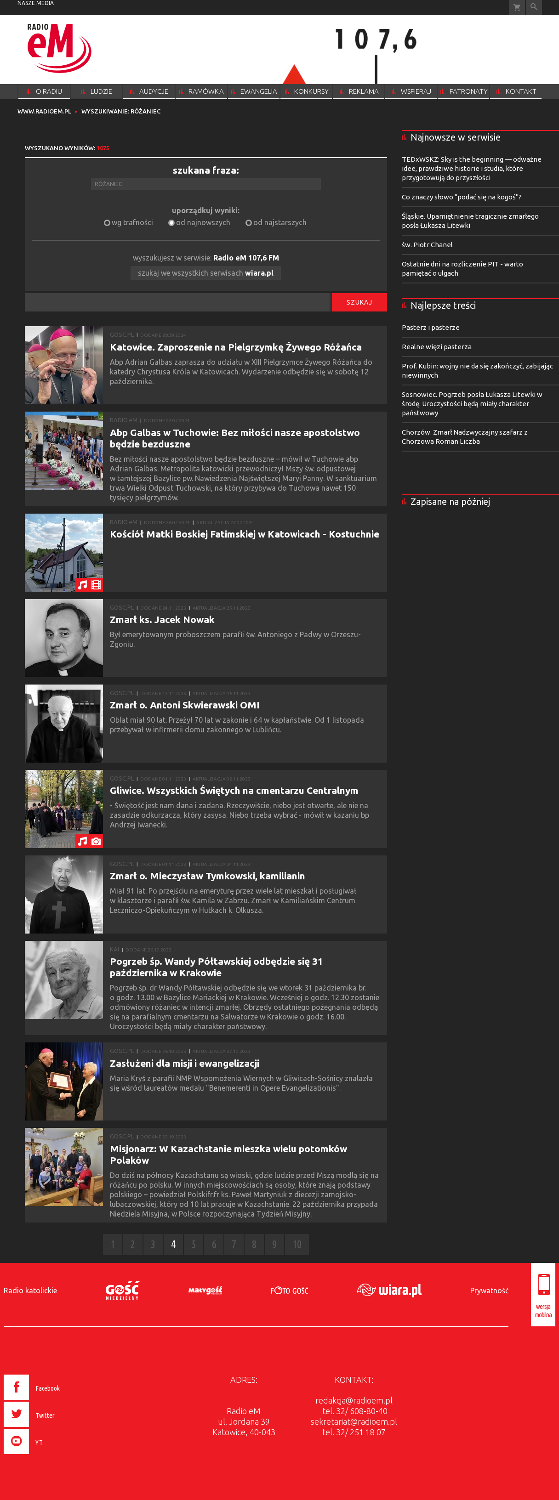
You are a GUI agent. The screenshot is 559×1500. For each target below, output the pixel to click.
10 (297, 1244)
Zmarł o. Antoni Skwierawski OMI (185, 704)
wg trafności (132, 222)
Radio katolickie (30, 1290)
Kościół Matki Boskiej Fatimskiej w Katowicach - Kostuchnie (244, 533)
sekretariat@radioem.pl (354, 1421)
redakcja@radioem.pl (354, 1400)
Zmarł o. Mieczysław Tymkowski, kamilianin (207, 875)
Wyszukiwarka (534, 7)
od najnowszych (203, 222)
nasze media (35, 3)
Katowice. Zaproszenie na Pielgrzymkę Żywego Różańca (236, 346)
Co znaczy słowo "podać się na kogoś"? (462, 197)
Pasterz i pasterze (431, 327)
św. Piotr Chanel (427, 245)
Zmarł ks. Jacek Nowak (162, 619)
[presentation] (51, 1455)
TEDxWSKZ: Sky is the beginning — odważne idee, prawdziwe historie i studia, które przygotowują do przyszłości (472, 168)
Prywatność (489, 1290)
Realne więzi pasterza (437, 347)
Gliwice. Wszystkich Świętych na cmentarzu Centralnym (234, 790)
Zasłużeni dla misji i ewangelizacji (184, 1063)
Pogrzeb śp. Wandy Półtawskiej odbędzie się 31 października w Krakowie (216, 967)
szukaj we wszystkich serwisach (206, 273)
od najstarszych (280, 222)
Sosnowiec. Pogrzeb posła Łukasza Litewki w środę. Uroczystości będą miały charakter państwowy (472, 404)
